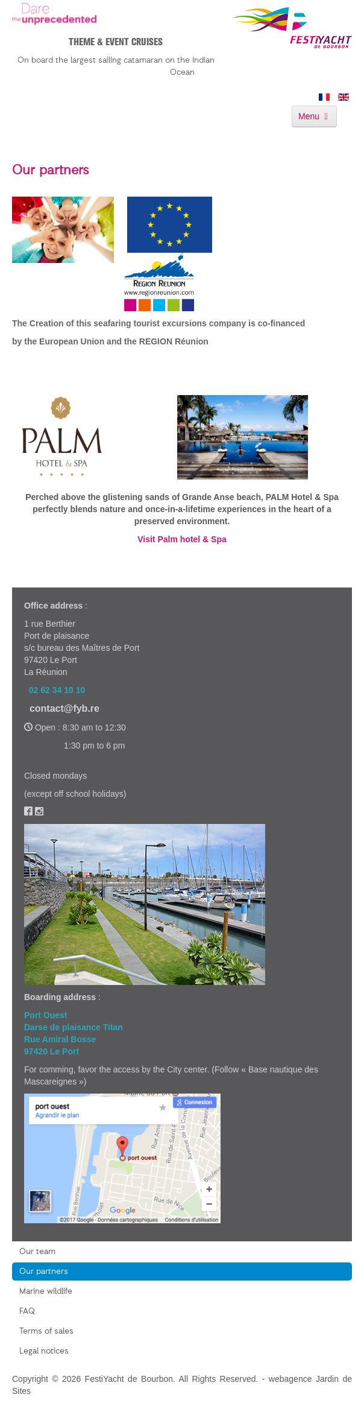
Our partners (43, 1271)
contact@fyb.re (64, 708)
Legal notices (44, 1351)
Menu (314, 116)
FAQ (27, 1311)
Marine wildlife (45, 1291)
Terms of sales (46, 1331)
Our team (37, 1251)
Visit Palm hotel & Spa (182, 539)
